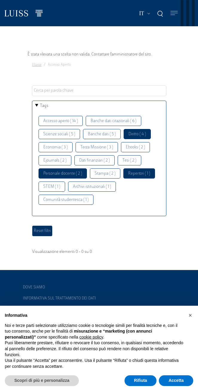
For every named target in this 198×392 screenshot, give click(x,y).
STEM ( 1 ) (51, 187)
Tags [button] (44, 106)
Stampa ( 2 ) (105, 173)
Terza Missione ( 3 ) (96, 147)
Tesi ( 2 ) (129, 160)
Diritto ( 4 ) (137, 134)
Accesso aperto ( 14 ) (60, 121)
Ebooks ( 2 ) (135, 147)
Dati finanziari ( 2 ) (94, 160)
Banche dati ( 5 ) (102, 134)
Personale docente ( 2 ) (62, 173)
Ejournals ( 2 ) (55, 160)
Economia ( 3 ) (55, 147)
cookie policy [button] (91, 337)
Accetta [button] (176, 380)
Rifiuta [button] (140, 380)
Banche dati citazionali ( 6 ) (113, 121)
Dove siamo (34, 287)
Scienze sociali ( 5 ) (59, 134)
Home (37, 65)
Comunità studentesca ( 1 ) (66, 200)
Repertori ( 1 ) (139, 173)
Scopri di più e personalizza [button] (41, 380)
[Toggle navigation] (174, 13)
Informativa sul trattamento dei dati (59, 298)
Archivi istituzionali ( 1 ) (92, 187)
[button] (190, 315)
